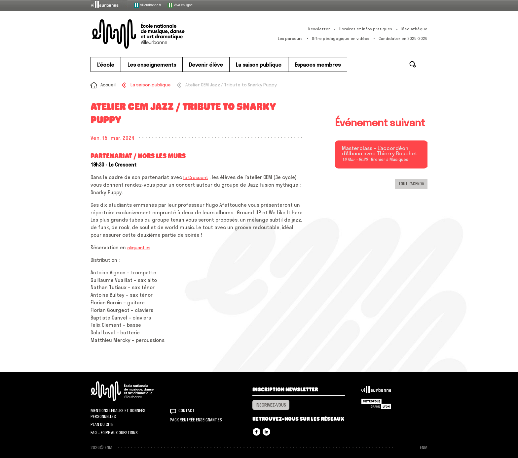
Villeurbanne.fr (147, 5)
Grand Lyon (376, 404)
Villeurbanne (376, 391)
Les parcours (290, 38)
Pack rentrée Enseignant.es (196, 419)
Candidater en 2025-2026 (403, 38)
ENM (131, 391)
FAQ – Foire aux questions (114, 432)
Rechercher (412, 64)
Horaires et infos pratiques (365, 28)
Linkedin (266, 432)
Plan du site (102, 424)
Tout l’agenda (411, 183)
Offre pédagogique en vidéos (340, 38)
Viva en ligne (180, 5)
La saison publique (150, 85)
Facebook (256, 432)
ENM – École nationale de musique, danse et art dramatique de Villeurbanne (152, 33)
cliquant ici (138, 248)
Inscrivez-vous (271, 405)
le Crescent (195, 177)
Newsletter (319, 28)
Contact (186, 410)
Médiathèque (414, 28)
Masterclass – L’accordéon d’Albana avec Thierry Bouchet (379, 151)
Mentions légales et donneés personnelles (118, 413)
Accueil (108, 85)
